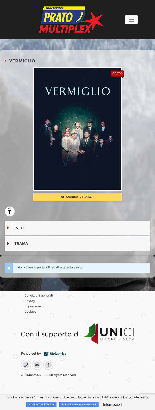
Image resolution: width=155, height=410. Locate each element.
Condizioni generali (38, 295)
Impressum (32, 306)
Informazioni (113, 404)
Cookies (30, 311)
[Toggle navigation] (131, 19)
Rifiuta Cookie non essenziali (79, 404)
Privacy (29, 301)
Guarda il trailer (77, 196)
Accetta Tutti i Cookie (41, 404)
